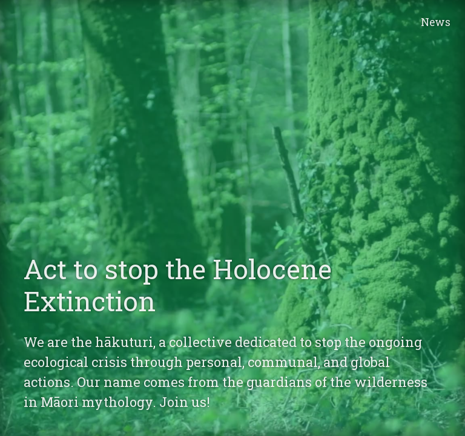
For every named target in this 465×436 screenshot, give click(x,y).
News (435, 22)
